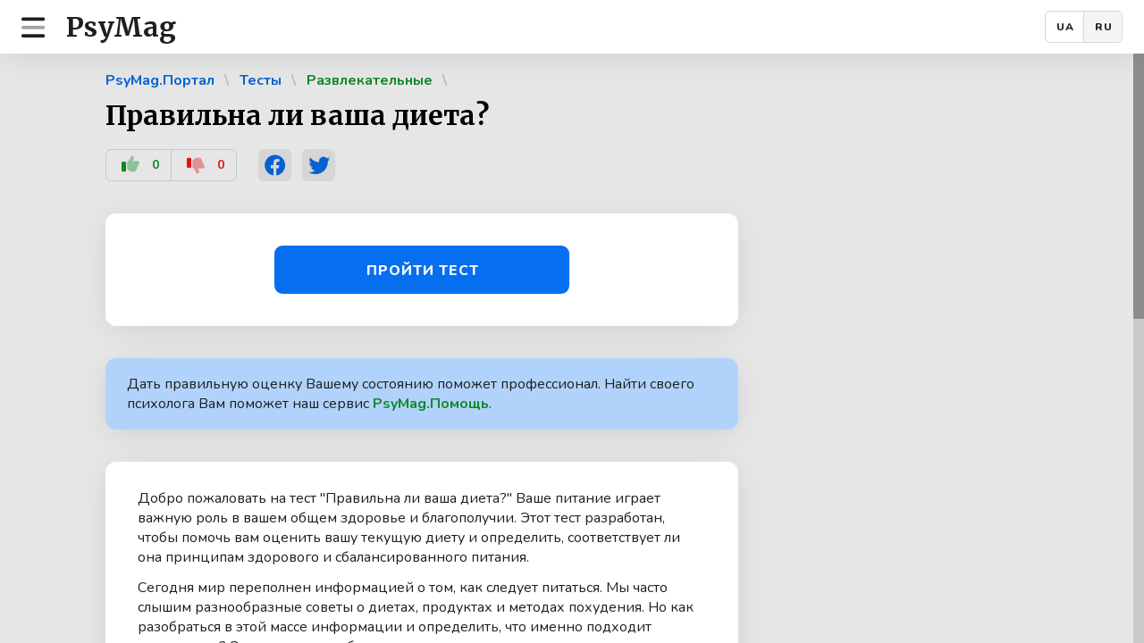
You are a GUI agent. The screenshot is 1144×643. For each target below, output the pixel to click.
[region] (572, 348)
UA (1065, 27)
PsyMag (121, 27)
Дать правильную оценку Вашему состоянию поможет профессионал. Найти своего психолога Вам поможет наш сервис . (410, 393)
